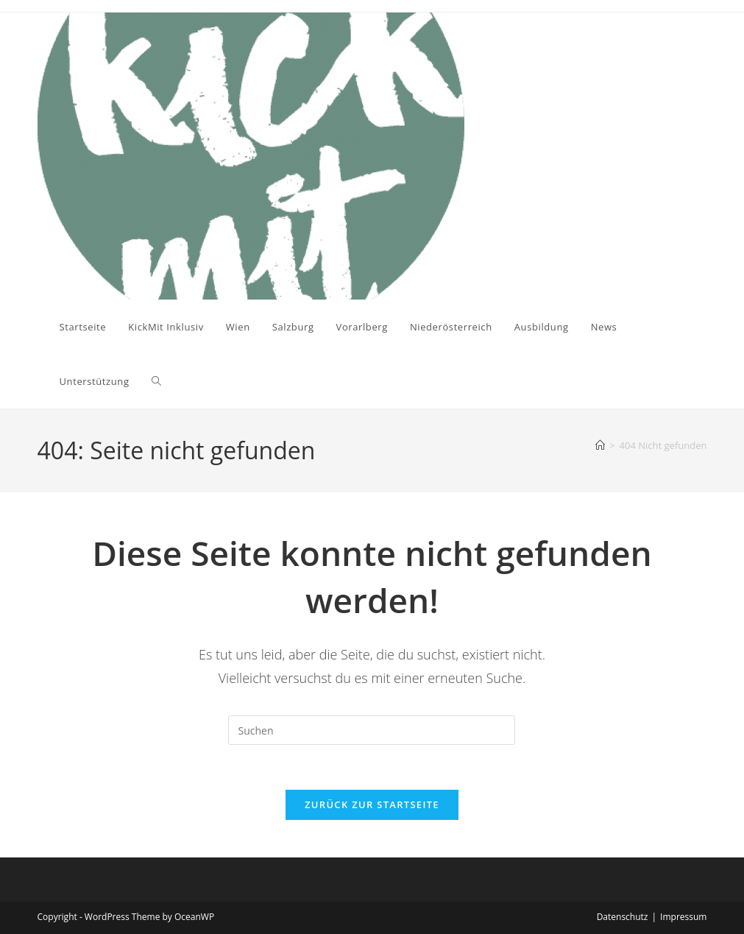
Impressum (683, 916)
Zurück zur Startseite (372, 804)
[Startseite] (600, 445)
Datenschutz (622, 916)
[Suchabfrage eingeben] (371, 730)
